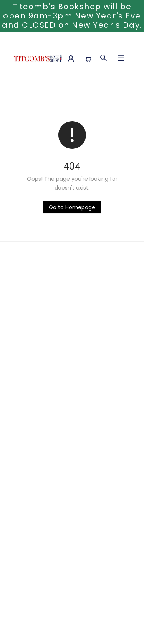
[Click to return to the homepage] (72, 207)
